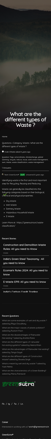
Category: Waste (21, 143)
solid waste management (38, 160)
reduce (19, 160)
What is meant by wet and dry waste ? (19, 363)
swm (3, 162)
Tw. (15, 404)
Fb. (3, 404)
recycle (12, 160)
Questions (6, 143)
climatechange (31, 157)
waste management (36, 162)
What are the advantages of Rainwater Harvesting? (25, 349)
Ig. (9, 404)
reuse (25, 160)
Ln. (22, 404)
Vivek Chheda (8, 152)
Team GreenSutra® (10, 175)
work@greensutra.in (39, 426)
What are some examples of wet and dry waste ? (24, 320)
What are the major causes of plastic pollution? (23, 327)
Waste (8, 162)
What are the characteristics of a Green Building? (24, 370)
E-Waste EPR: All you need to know (24, 281)
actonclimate (19, 157)
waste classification (19, 162)
